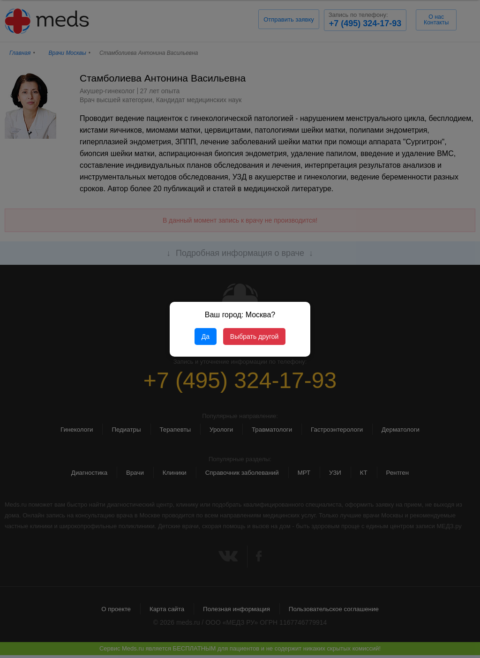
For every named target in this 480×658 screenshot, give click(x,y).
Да (206, 336)
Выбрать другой (254, 336)
